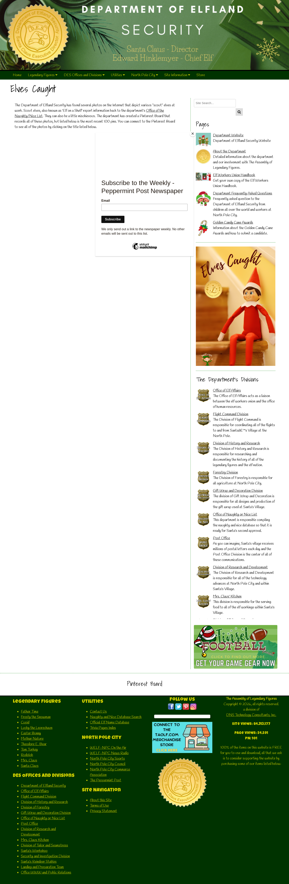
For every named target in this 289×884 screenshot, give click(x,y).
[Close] (193, 134)
